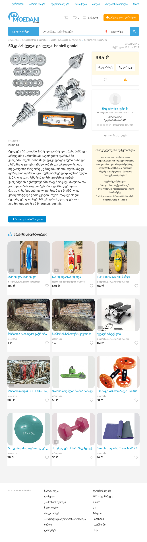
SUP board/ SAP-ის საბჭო (113, 277)
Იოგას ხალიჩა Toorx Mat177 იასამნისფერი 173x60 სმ (118, 448)
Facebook (98, 519)
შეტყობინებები (106, 67)
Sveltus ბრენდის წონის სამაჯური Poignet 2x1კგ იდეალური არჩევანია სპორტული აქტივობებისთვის (73, 391)
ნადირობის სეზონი (115, 109)
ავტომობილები (60, 4)
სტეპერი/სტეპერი (109, 334)
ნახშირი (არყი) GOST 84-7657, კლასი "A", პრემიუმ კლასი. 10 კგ (28, 391)
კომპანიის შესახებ (55, 502)
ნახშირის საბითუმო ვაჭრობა (27, 334)
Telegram (98, 513)
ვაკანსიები (99, 524)
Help (95, 530)
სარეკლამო (51, 507)
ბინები (96, 4)
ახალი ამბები (37, 4)
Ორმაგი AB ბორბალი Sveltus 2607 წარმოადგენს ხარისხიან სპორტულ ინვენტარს (118, 391)
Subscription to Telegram (27, 219)
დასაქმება (81, 4)
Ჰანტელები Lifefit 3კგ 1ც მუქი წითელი (73, 448)
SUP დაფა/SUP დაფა (21, 277)
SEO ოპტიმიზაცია (103, 496)
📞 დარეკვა (126, 67)
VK (94, 507)
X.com (96, 502)
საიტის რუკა (51, 490)
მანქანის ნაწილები (116, 4)
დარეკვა (49, 496)
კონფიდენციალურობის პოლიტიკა (65, 519)
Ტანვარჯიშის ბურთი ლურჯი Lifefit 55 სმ (28, 448)
